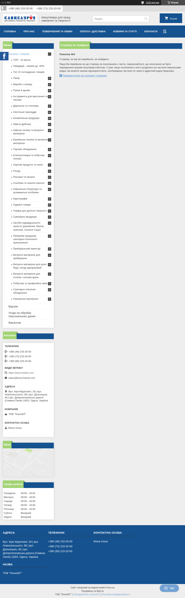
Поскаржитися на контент (86, 594)
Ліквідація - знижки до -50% (28, 66)
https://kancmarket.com (21, 372)
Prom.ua (110, 587)
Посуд (16, 170)
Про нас (29, 31)
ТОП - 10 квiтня (22, 59)
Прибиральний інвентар (26, 248)
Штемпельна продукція (26, 118)
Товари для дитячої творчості (30, 210)
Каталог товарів (18, 53)
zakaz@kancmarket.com (21, 377)
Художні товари (22, 204)
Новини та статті (125, 31)
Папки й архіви (21, 90)
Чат (169, 588)
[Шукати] (146, 18)
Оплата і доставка (93, 31)
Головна (10, 31)
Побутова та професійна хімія (30, 283)
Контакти (151, 31)
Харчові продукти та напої (28, 164)
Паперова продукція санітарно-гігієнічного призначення (25, 239)
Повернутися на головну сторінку (85, 75)
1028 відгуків (152, 2)
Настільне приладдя (24, 112)
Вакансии (14, 322)
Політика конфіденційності (116, 594)
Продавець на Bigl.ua (92, 591)
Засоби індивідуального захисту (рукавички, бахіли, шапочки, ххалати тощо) (28, 226)
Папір (16, 78)
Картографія (20, 198)
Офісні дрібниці (22, 124)
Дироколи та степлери (26, 105)
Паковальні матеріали (25, 298)
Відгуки (13, 306)
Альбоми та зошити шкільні (28, 183)
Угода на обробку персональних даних (22, 314)
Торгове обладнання (24, 149)
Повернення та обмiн (57, 31)
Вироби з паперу (22, 84)
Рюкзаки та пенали (24, 176)
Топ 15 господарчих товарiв (28, 72)
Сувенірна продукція (25, 216)
